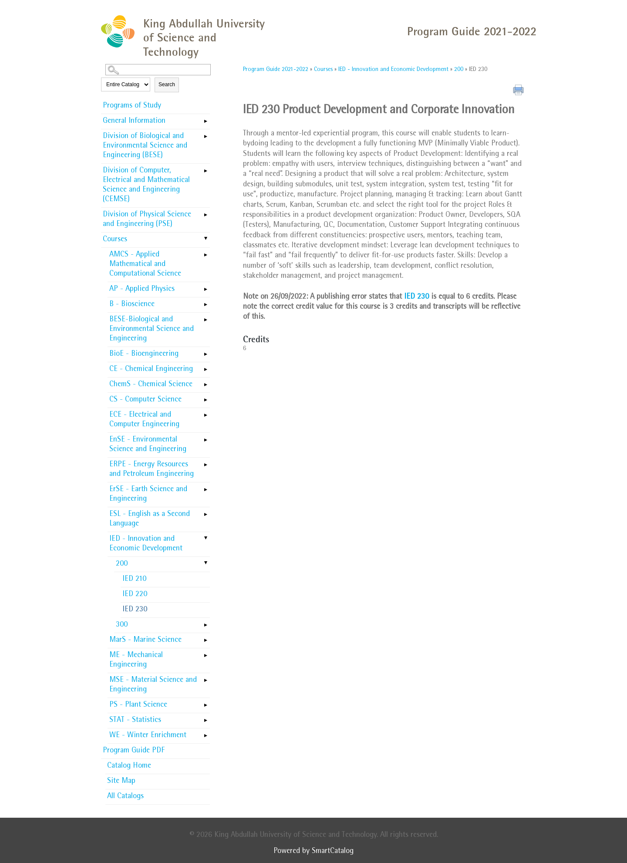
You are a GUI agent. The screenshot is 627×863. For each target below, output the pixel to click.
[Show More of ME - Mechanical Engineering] (205, 652)
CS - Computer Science (145, 400)
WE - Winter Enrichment (147, 736)
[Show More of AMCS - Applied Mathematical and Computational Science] (205, 252)
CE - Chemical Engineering (151, 370)
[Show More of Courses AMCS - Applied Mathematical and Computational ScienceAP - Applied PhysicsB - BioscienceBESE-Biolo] (205, 239)
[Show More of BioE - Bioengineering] (205, 351)
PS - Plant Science (138, 705)
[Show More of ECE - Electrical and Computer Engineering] (205, 412)
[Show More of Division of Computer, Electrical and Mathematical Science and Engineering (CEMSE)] (205, 168)
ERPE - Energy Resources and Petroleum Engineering (151, 470)
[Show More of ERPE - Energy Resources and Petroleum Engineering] (205, 462)
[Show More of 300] (205, 622)
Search (166, 84)
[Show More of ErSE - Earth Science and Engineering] (205, 486)
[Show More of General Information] (205, 118)
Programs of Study (132, 106)
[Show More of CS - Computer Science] (205, 397)
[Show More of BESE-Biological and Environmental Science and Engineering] (205, 317)
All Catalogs (125, 797)
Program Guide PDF (134, 751)
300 (122, 625)
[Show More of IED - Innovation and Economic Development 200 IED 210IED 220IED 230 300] (205, 538)
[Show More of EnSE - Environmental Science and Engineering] (205, 437)
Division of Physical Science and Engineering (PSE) (147, 220)
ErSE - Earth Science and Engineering (148, 494)
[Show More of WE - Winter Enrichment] (205, 732)
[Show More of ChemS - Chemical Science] (205, 382)
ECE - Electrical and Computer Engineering (144, 420)
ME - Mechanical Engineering (136, 660)
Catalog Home (129, 766)
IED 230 (134, 610)
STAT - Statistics (135, 721)
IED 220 (134, 595)
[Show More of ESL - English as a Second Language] (205, 511)
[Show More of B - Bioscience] (205, 301)
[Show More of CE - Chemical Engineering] (205, 366)
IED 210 (134, 579)
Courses (115, 240)
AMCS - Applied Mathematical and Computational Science (145, 264)
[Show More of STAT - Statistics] (205, 717)
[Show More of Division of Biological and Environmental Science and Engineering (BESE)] (205, 133)
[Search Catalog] (158, 69)
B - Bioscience (132, 305)
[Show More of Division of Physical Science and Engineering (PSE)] (205, 212)
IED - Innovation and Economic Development (145, 544)
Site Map (121, 781)
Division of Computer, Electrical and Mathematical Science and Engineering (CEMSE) (146, 185)
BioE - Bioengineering (144, 354)
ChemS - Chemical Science (150, 385)
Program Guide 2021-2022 (275, 70)
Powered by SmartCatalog (313, 852)
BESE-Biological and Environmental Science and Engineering (151, 329)
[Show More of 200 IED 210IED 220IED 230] (205, 563)
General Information (134, 121)
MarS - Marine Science (145, 640)
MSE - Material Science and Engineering (153, 685)
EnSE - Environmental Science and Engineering (147, 445)
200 (122, 564)
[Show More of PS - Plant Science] (205, 702)
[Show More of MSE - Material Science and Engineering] (205, 677)
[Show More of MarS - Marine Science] (205, 637)
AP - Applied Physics (142, 289)
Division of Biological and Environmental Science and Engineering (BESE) (145, 146)
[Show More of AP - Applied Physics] (205, 286)
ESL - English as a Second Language (149, 519)
